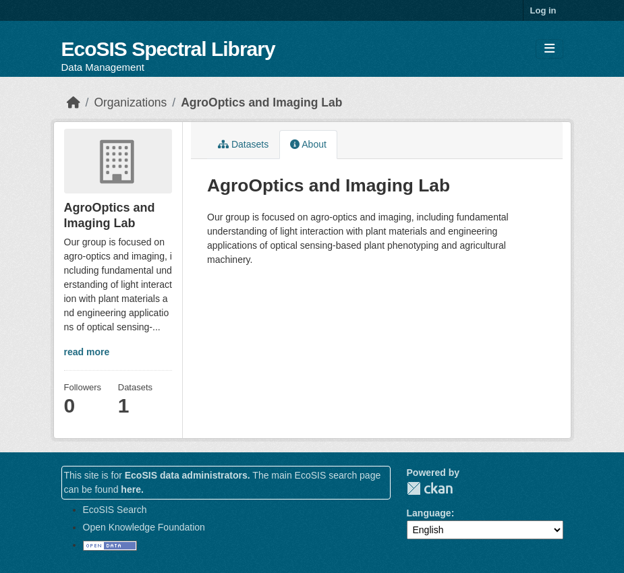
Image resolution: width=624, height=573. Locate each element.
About (308, 144)
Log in (543, 10)
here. (132, 489)
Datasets (243, 144)
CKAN (430, 488)
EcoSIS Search (115, 509)
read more (87, 351)
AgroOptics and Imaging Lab (261, 102)
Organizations (130, 102)
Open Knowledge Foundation (144, 527)
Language (429, 513)
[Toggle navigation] (549, 49)
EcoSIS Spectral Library (168, 49)
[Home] (73, 102)
